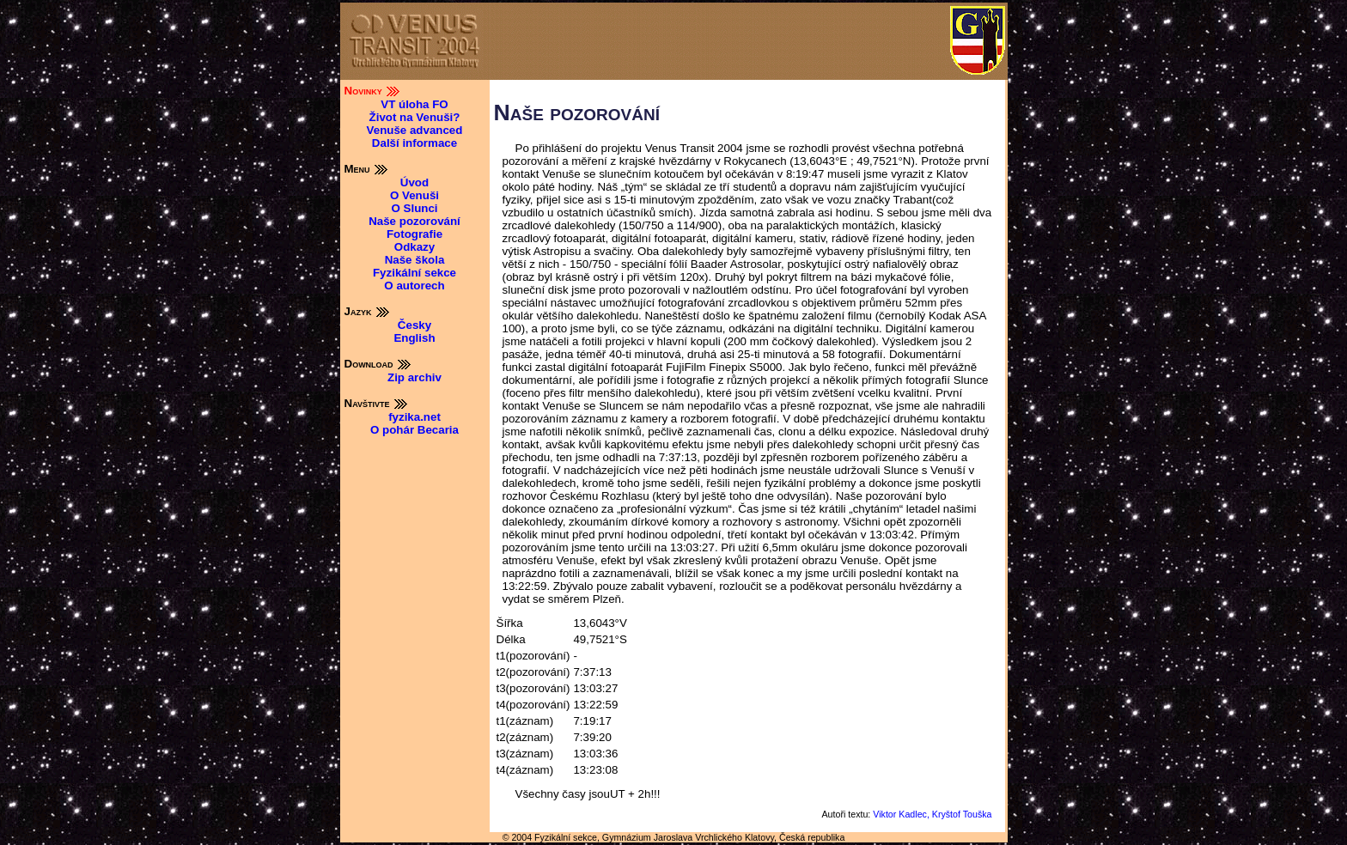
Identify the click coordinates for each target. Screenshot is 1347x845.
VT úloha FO (414, 104)
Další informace (414, 143)
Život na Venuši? (414, 117)
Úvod (414, 182)
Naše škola (415, 259)
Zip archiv (414, 377)
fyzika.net (414, 416)
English (414, 337)
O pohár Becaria (414, 429)
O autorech (414, 285)
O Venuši (414, 195)
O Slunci (414, 208)
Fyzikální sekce (414, 272)
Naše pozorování (414, 221)
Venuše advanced (415, 130)
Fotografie (414, 234)
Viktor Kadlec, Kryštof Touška (932, 814)
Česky (414, 325)
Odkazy (414, 246)
